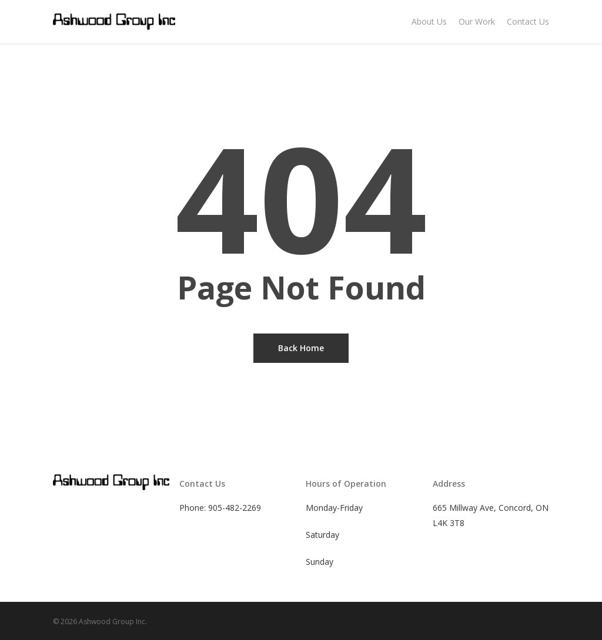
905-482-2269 (234, 507)
